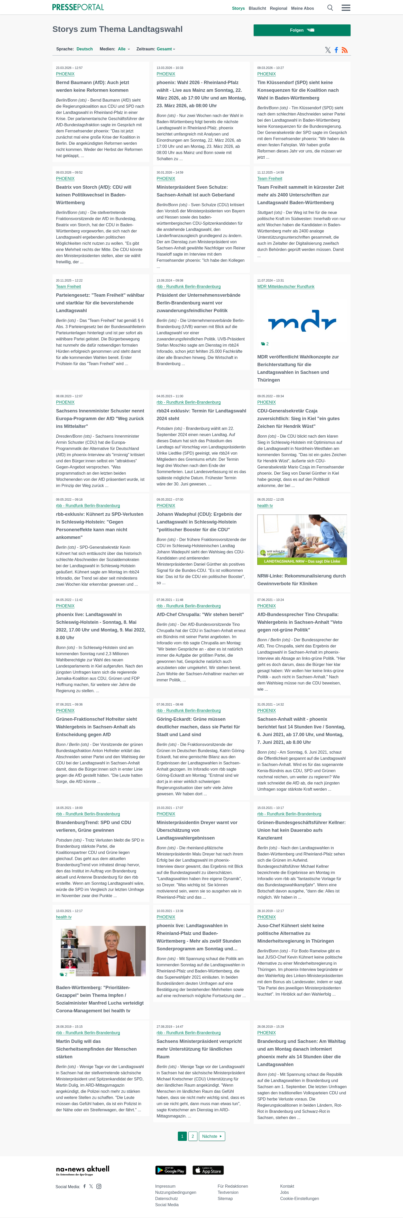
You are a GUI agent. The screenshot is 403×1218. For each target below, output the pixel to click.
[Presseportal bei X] (89, 1187)
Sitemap (225, 1199)
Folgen (302, 31)
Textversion (228, 1193)
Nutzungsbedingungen (175, 1193)
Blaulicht (257, 8)
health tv (265, 506)
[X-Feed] (328, 51)
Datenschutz (166, 1199)
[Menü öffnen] (346, 7)
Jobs (284, 1193)
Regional (278, 8)
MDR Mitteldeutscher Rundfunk (286, 287)
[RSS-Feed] (344, 51)
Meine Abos (302, 8)
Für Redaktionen (233, 1187)
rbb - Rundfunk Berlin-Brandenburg (189, 287)
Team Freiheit (270, 179)
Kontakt (287, 1187)
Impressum (165, 1187)
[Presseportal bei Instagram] (97, 1187)
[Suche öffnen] (330, 7)
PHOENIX (65, 75)
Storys (238, 8)
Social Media (167, 1205)
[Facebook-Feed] (336, 51)
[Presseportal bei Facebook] (83, 1187)
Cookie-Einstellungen (299, 1199)
